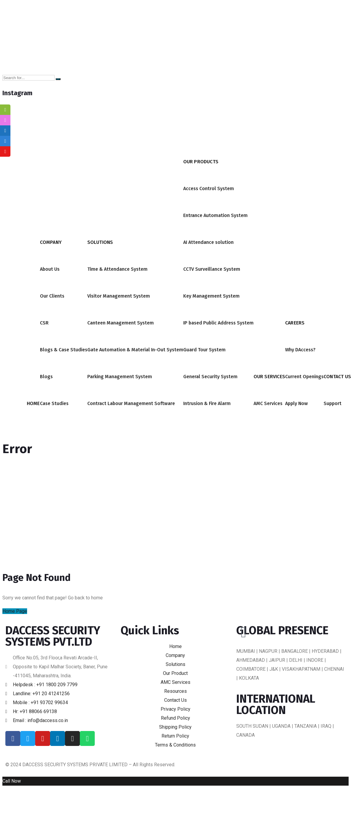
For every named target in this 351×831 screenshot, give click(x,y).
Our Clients (52, 296)
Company (51, 242)
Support (332, 403)
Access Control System (208, 188)
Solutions (100, 242)
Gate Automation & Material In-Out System (135, 350)
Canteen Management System (120, 323)
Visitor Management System (118, 296)
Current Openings (304, 376)
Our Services (269, 376)
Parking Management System (119, 376)
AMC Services (268, 403)
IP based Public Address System (218, 323)
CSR (44, 323)
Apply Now (296, 403)
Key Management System (211, 296)
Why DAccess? (300, 350)
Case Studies (54, 403)
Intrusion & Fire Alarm (207, 403)
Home (33, 403)
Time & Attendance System (117, 269)
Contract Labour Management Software (131, 403)
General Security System (210, 376)
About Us (50, 269)
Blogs (46, 376)
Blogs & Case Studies (63, 350)
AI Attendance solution (208, 242)
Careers (295, 323)
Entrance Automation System (215, 215)
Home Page (14, 611)
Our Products (200, 161)
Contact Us (337, 376)
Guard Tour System (204, 350)
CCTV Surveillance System (211, 269)
